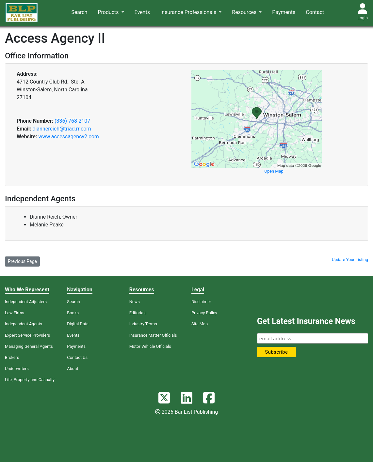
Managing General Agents (29, 346)
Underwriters (17, 368)
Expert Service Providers (27, 335)
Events (142, 12)
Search (79, 12)
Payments (283, 12)
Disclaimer (201, 301)
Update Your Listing (350, 259)
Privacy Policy (204, 312)
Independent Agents (23, 323)
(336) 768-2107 (72, 121)
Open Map (273, 171)
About (72, 368)
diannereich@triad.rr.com (61, 129)
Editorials (138, 312)
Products (109, 12)
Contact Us (77, 357)
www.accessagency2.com (68, 136)
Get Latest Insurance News (306, 321)
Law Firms (14, 312)
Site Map (199, 323)
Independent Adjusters (26, 301)
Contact (315, 12)
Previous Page (22, 261)
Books (73, 312)
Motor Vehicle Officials (150, 346)
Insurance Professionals (189, 12)
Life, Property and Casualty (30, 379)
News (134, 301)
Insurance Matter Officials (153, 335)
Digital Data (78, 323)
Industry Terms (143, 323)
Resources (245, 12)
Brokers (12, 357)
